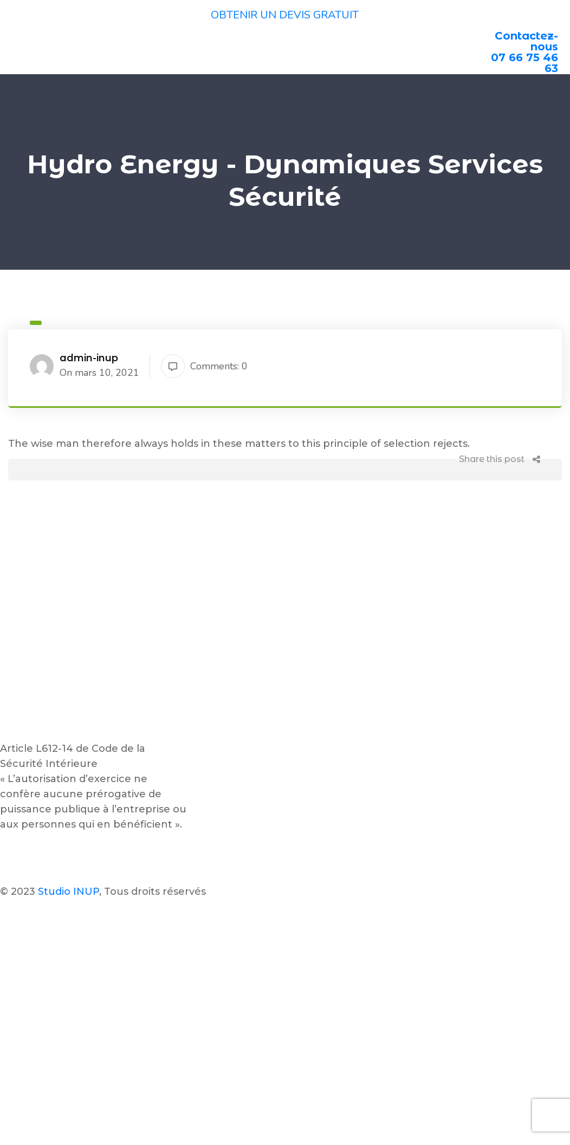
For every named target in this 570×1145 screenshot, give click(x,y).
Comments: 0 (204, 366)
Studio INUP (68, 891)
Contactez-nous (526, 41)
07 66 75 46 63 (524, 63)
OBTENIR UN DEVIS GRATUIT (285, 15)
